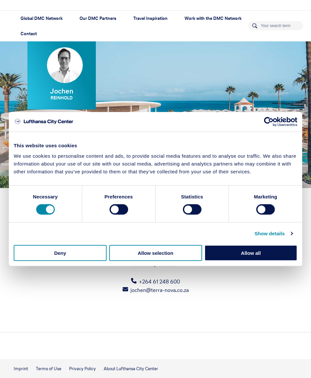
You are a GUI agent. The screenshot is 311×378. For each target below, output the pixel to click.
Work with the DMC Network (213, 18)
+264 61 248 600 (159, 281)
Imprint (21, 369)
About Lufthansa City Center (131, 369)
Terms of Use (48, 369)
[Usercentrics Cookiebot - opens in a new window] (268, 122)
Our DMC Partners (98, 18)
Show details (270, 233)
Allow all (251, 252)
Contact (29, 34)
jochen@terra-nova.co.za (159, 290)
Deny (60, 252)
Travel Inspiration (150, 18)
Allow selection (155, 252)
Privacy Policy (82, 369)
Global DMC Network (42, 18)
